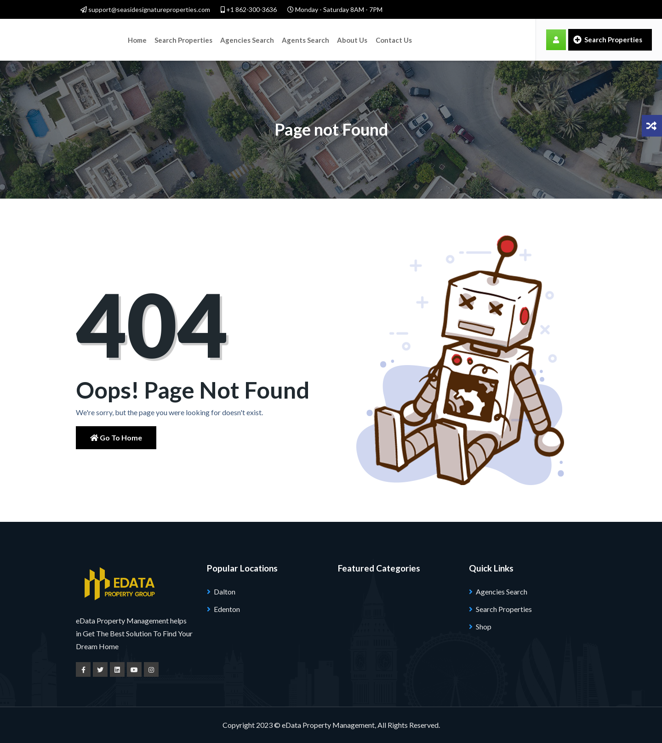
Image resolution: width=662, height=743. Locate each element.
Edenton (227, 609)
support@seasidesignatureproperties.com (145, 9)
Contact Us (392, 39)
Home (137, 39)
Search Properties (183, 39)
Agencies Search (246, 39)
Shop (483, 626)
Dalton (224, 591)
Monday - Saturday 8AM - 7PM (334, 9)
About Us (350, 39)
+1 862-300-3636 (249, 9)
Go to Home (116, 437)
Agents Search (304, 39)
